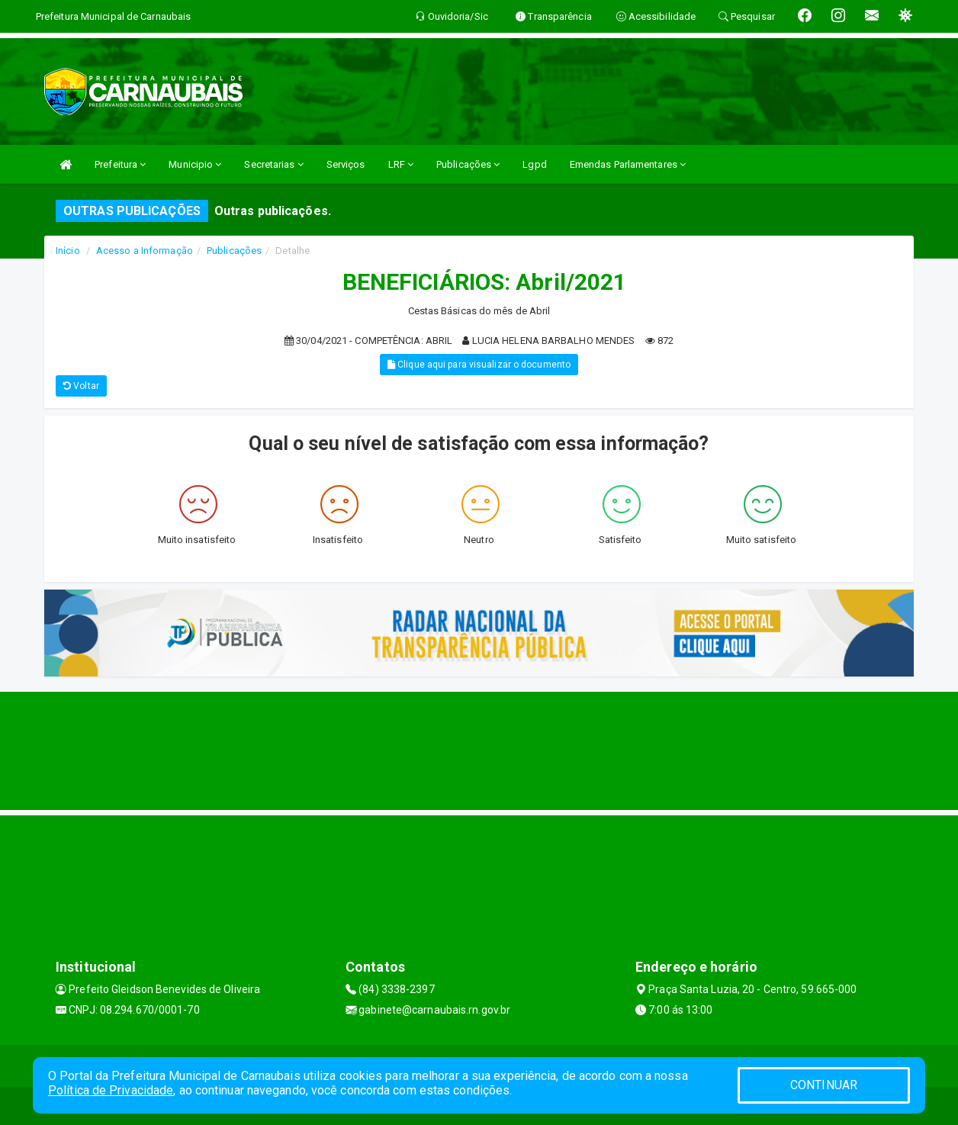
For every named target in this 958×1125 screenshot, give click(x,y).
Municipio (195, 164)
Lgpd (534, 164)
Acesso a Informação (144, 250)
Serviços (345, 164)
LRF (401, 164)
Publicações (468, 164)
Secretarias (273, 164)
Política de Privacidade (110, 1090)
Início (68, 250)
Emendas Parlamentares (628, 164)
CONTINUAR (823, 1085)
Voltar (81, 386)
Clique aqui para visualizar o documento (479, 364)
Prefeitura (120, 164)
